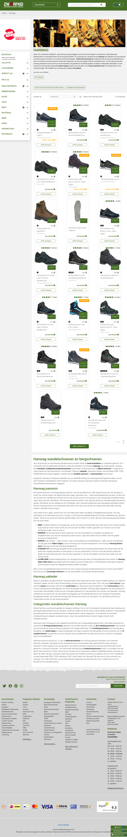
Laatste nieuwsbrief (93, 729)
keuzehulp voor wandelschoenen (46, 662)
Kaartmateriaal (49, 730)
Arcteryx (26, 709)
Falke (24, 728)
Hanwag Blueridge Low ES (110, 180)
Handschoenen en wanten (53, 723)
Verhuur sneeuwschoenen (95, 716)
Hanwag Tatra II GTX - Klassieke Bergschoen (48, 421)
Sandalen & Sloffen (8, 725)
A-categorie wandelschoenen (58, 616)
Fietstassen (48, 721)
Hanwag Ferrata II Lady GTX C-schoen (77, 327)
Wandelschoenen (7, 712)
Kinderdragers (49, 737)
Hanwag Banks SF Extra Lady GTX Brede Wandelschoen (45, 327)
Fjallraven (26, 718)
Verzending (90, 709)
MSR (24, 714)
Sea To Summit (28, 732)
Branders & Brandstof (51, 714)
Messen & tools (70, 733)
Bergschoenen (6, 716)
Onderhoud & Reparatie (71, 700)
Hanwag (36, 659)
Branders (68, 714)
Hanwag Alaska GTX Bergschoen (46, 231)
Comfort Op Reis (7, 721)
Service (88, 714)
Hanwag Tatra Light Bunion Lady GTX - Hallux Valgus (77, 183)
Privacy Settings (63, 825)
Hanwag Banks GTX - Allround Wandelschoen (45, 375)
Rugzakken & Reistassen (10, 709)
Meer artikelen (79, 446)
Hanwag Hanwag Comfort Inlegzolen (77, 229)
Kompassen (69, 730)
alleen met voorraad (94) (92, 97)
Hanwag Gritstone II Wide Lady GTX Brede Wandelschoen (46, 279)
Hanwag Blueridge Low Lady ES (46, 135)
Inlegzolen (47, 725)
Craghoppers (27, 716)
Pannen (67, 737)
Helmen (67, 726)
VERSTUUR (118, 686)
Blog (87, 723)
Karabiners (69, 728)
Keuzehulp (49, 699)
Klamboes (47, 739)
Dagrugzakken (49, 716)
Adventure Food (28, 712)
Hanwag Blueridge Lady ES (77, 376)
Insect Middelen (7, 728)
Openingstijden (91, 705)
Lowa (25, 707)
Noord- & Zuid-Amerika (9, 714)
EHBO (46, 718)
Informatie (91, 699)
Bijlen (46, 712)
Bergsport (5, 707)
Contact (89, 702)
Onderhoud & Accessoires (10, 730)
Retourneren (90, 707)
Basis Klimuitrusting (51, 705)
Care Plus (26, 725)
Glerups (25, 705)
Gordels (67, 721)
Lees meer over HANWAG (40, 72)
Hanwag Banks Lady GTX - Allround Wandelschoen (77, 134)
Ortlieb (25, 730)
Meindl (25, 702)
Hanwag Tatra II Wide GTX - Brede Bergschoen (109, 276)
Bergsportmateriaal (71, 710)
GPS (66, 723)
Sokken (4, 705)
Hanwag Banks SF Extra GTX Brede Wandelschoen (77, 278)
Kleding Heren (6, 723)
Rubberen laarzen (71, 742)
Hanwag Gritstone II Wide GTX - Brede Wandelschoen (46, 182)
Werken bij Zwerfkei (92, 721)
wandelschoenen (51, 57)
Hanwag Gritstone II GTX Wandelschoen (109, 135)
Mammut (26, 735)
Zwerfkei (26, 723)
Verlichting (5, 735)
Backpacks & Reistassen (52, 702)
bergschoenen (38, 57)
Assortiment (46, 5)
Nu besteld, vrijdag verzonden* (114, 734)
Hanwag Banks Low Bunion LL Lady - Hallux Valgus (108, 231)
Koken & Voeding (7, 702)
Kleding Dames (7, 732)
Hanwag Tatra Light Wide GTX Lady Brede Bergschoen (97, 424)
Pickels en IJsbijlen (71, 739)
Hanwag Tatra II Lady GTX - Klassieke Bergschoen (109, 375)
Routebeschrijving (92, 712)
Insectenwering (49, 728)
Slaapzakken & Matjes (9, 718)
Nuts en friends (70, 735)
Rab (24, 721)
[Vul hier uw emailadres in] (93, 686)
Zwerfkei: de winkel (92, 718)
